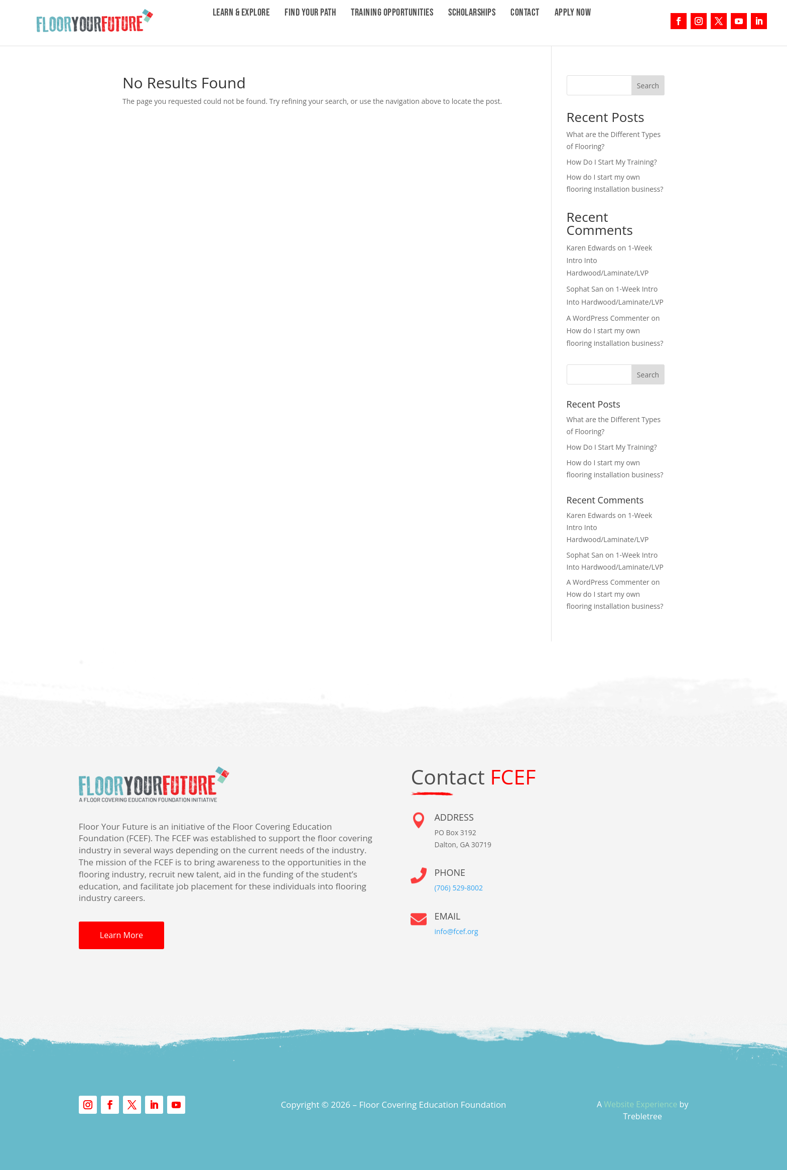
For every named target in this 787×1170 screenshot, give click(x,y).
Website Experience (640, 1104)
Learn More (121, 935)
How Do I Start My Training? (612, 162)
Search (648, 85)
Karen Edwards (591, 247)
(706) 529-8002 (458, 887)
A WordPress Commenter (608, 318)
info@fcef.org (456, 931)
